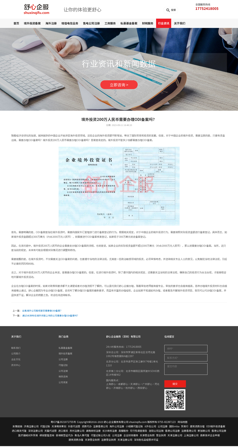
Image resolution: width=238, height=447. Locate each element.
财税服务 (147, 23)
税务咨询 (63, 377)
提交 (175, 384)
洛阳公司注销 (156, 431)
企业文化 (16, 360)
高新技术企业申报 (210, 436)
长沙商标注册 (109, 431)
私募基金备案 (128, 23)
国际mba (174, 427)
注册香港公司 (100, 427)
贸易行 (184, 427)
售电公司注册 (91, 23)
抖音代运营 (74, 427)
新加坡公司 (204, 431)
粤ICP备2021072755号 (63, 423)
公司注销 (63, 371)
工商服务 (110, 23)
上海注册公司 (191, 436)
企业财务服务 (130, 436)
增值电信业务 (69, 23)
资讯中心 (16, 365)
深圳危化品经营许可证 (146, 440)
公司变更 (63, 382)
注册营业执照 (108, 440)
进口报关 (63, 431)
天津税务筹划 (59, 427)
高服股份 (123, 431)
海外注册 (51, 23)
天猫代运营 (50, 431)
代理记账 (63, 365)
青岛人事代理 (82, 436)
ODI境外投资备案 (215, 427)
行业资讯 (163, 23)
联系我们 (16, 348)
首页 (16, 23)
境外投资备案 (32, 23)
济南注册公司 (31, 427)
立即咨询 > (119, 85)
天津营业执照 (147, 436)
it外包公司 (150, 427)
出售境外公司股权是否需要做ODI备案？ (42, 311)
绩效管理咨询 (46, 436)
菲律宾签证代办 (64, 436)
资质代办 (87, 427)
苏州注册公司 (77, 431)
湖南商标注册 (93, 431)
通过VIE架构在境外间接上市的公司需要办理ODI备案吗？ (50, 316)
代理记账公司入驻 (100, 436)
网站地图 (182, 423)
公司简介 (16, 354)
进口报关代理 (19, 431)
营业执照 (161, 436)
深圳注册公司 (35, 431)
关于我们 (179, 23)
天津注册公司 (174, 436)
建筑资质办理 (197, 427)
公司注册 (63, 360)
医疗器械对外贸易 (28, 436)
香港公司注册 (172, 431)
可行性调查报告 (138, 431)
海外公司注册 (116, 427)
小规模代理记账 (134, 427)
